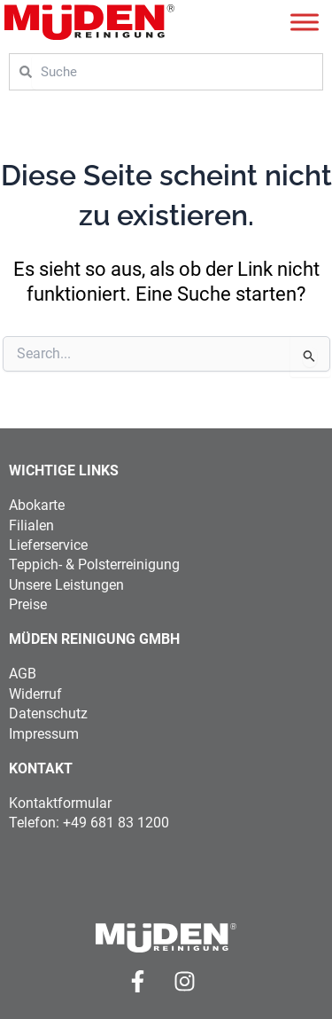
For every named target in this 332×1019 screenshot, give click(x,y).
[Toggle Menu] (304, 21)
